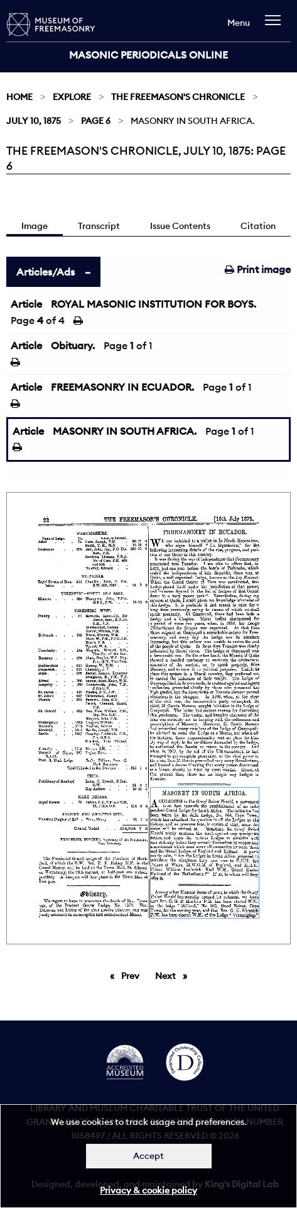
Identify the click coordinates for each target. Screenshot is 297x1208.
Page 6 (96, 120)
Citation (258, 226)
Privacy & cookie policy (148, 1190)
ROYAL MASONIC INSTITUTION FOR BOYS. (153, 304)
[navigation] (276, 26)
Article (26, 304)
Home (19, 97)
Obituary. (73, 345)
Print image (258, 269)
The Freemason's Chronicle (178, 97)
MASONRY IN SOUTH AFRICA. (125, 431)
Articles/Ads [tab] (45, 272)
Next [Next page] (174, 975)
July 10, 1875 (33, 120)
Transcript (99, 226)
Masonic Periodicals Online (148, 54)
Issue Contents (180, 226)
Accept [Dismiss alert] (148, 1155)
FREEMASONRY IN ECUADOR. (122, 387)
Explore (72, 97)
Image (34, 226)
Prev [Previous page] (132, 975)
